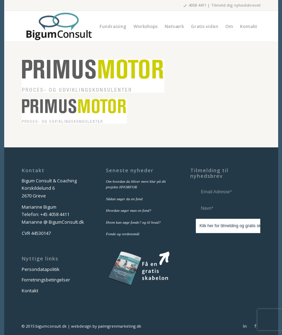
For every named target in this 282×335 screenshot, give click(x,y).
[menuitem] (113, 26)
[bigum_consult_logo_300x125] (59, 26)
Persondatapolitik (41, 269)
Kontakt (30, 290)
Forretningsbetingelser (46, 280)
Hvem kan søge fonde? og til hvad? (133, 222)
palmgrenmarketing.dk (119, 326)
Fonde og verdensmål (122, 234)
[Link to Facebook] (255, 326)
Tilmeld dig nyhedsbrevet (236, 5)
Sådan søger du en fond (124, 199)
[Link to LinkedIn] (245, 326)
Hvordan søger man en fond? (128, 210)
